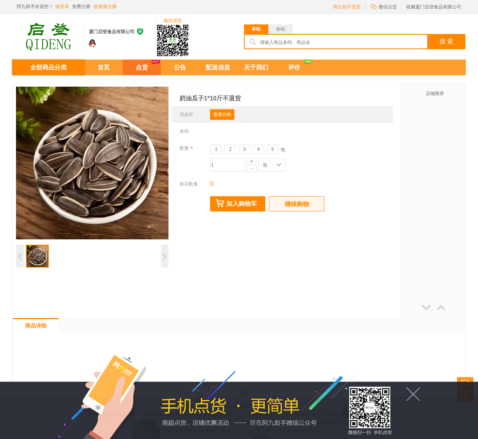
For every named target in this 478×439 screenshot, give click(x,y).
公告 (180, 67)
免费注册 (81, 6)
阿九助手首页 (347, 7)
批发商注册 (105, 6)
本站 (256, 29)
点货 (142, 67)
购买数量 (189, 184)
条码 (184, 131)
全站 (280, 29)
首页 (104, 67)
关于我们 (256, 67)
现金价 (186, 114)
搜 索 (446, 41)
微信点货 (384, 6)
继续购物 (297, 204)
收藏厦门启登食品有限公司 (433, 7)
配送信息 (218, 67)
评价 (294, 67)
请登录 (62, 6)
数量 (186, 148)
